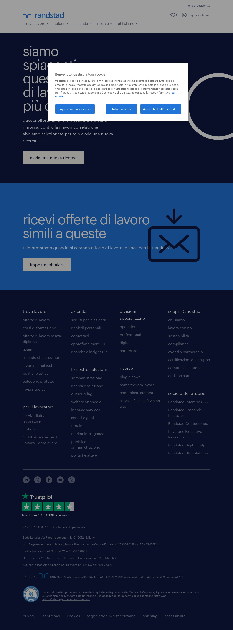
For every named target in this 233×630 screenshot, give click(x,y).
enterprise (128, 350)
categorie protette (38, 381)
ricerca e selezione (87, 386)
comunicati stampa (136, 392)
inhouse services (85, 409)
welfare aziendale (86, 402)
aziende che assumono (43, 357)
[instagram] (71, 482)
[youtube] (60, 482)
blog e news (130, 376)
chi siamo (128, 23)
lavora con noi (180, 328)
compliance (178, 344)
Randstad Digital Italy (186, 445)
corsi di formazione (39, 328)
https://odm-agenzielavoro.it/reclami (66, 599)
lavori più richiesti (38, 365)
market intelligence (87, 433)
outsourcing (81, 394)
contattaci (80, 336)
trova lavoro (37, 23)
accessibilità (174, 616)
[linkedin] (26, 482)
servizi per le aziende (89, 320)
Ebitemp (30, 429)
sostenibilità (178, 336)
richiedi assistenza (198, 5)
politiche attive (35, 373)
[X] (37, 482)
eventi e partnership (185, 351)
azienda (83, 23)
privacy (29, 616)
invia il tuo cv (34, 389)
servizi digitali (83, 417)
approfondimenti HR (88, 344)
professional (130, 334)
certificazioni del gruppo (189, 359)
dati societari (179, 375)
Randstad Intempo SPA (188, 402)
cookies (73, 616)
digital (125, 342)
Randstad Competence (188, 423)
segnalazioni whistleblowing (111, 616)
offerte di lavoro (36, 320)
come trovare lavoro (137, 384)
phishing (149, 616)
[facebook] (49, 482)
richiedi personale (86, 328)
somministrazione (86, 378)
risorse (104, 23)
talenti (62, 23)
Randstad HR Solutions (188, 453)
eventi (28, 349)
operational (129, 326)
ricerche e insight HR (89, 351)
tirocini (77, 425)
